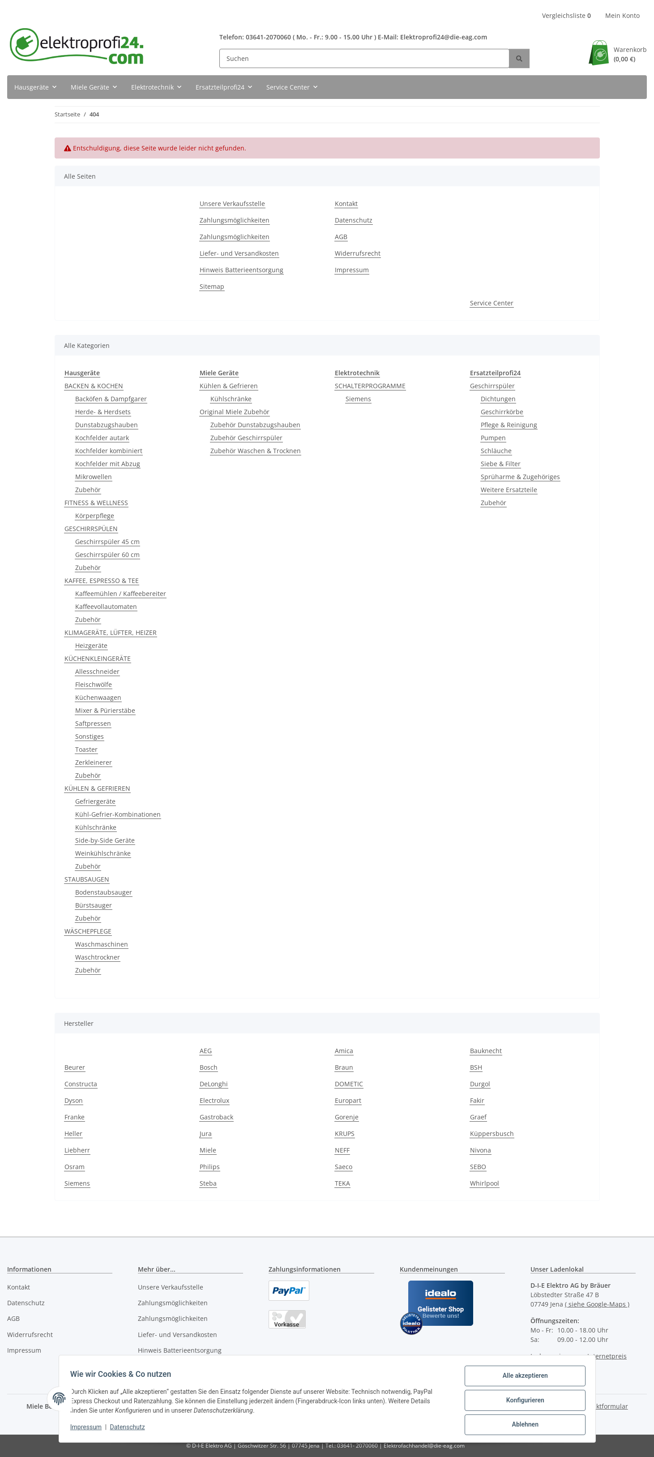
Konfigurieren (522, 1402)
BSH (476, 1067)
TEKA (342, 1183)
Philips (210, 1166)
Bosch (209, 1067)
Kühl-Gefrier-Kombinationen (118, 814)
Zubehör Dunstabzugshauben (255, 424)
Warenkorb (630, 54)
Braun (344, 1067)
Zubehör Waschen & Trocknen (255, 450)
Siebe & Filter (501, 463)
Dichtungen (498, 398)
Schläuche (496, 450)
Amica (344, 1050)
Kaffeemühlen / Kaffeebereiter (120, 593)
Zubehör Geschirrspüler (246, 437)
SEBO (478, 1166)
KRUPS (345, 1133)
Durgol (480, 1084)
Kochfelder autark (102, 437)
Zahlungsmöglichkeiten (234, 220)
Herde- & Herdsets (103, 411)
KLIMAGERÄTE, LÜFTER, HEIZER (110, 632)
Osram (74, 1166)
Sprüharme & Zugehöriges (520, 476)
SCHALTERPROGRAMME (370, 385)
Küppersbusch (492, 1133)
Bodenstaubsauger (103, 892)
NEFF (342, 1150)
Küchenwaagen (98, 697)
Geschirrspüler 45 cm (107, 541)
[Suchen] (364, 58)
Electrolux (214, 1100)
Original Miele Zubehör (234, 411)
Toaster (86, 749)
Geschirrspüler (492, 385)
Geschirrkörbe (502, 411)
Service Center (491, 303)
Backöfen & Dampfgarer (111, 398)
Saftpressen (93, 723)
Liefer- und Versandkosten (239, 253)
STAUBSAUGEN (86, 879)
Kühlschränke (95, 827)
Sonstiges (89, 736)
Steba (208, 1183)
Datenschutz (130, 1429)
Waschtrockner (97, 957)
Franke (74, 1117)
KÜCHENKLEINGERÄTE (97, 658)
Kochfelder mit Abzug (107, 463)
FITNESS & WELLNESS (96, 502)
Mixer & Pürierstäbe (105, 710)
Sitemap (212, 286)
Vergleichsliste (566, 15)
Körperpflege (94, 515)
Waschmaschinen (101, 944)
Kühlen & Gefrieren (229, 385)
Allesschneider (97, 671)
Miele (208, 1150)
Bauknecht (486, 1050)
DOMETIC (349, 1084)
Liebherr (77, 1150)
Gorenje (347, 1117)
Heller (73, 1133)
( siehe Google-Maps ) (597, 1304)
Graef (478, 1117)
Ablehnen (522, 1425)
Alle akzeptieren (522, 1378)
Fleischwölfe (93, 684)
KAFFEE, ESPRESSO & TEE (101, 580)
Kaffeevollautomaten (106, 606)
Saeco (343, 1166)
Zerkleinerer (93, 762)
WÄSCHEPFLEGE (87, 931)
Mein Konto (622, 15)
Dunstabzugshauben (106, 424)
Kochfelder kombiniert (108, 450)
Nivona (480, 1150)
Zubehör (88, 489)
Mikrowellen (93, 476)
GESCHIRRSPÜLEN (91, 528)
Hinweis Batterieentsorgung (241, 270)
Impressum (89, 1429)
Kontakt (346, 203)
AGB (341, 236)
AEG (206, 1050)
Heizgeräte (91, 645)
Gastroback (216, 1117)
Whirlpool (484, 1183)
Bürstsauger (93, 905)
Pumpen (493, 437)
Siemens (358, 398)
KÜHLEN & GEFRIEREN (97, 788)
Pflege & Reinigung (509, 424)
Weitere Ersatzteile (509, 489)
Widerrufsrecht (357, 253)
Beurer (74, 1067)
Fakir (477, 1100)
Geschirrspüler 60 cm (107, 554)
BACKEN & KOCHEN (93, 385)
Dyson (73, 1100)
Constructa (80, 1084)
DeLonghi (214, 1084)
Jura (206, 1133)
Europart (348, 1100)
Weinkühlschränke (103, 853)
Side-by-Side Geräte (105, 840)
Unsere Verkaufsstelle (232, 203)
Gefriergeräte (95, 801)
